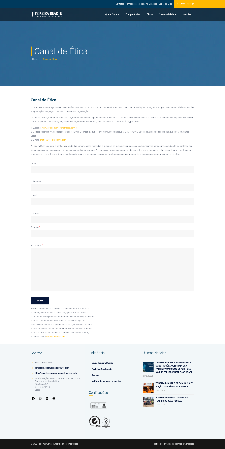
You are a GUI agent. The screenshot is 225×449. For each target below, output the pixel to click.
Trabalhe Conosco (148, 4)
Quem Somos (112, 14)
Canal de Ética (165, 4)
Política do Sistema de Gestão (106, 381)
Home (35, 59)
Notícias (187, 14)
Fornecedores (132, 4)
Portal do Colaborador (102, 369)
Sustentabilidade (167, 14)
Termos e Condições (184, 444)
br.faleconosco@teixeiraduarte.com (52, 368)
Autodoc (96, 375)
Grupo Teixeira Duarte (102, 363)
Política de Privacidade (56, 336)
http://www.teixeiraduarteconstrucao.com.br (56, 373)
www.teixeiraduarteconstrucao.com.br (59, 128)
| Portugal (190, 4)
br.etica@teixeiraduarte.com (53, 140)
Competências (133, 14)
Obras (150, 14)
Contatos (120, 4)
